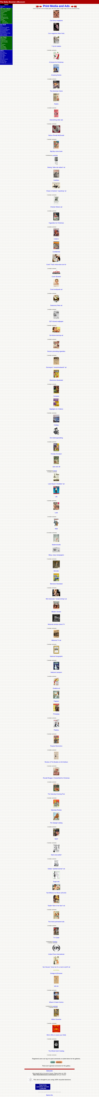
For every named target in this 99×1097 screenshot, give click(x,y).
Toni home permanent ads (56, 921)
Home (6, 4)
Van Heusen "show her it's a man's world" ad (56, 967)
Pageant (56, 701)
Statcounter (49, 1070)
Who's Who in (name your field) (56, 1035)
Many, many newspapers (56, 555)
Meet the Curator (4, 59)
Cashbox (56, 180)
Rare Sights (3, 46)
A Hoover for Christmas (56, 62)
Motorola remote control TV (56, 624)
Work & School (3, 35)
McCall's (56, 571)
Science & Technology (5, 33)
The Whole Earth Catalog (56, 1051)
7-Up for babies (56, 46)
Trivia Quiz (2, 6)
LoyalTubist (55, 155)
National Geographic (56, 656)
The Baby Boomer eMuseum (12, 2)
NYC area (4, 21)
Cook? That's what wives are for (56, 264)
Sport (56, 839)
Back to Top (49, 1095)
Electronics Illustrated (56, 380)
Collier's (56, 239)
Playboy (56, 730)
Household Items (4, 30)
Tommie (55, 470)
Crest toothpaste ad (56, 289)
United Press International (56, 954)
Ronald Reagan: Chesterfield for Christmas (56, 778)
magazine (56, 20)
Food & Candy (3, 28)
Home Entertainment (5, 29)
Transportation (3, 49)
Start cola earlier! (56, 855)
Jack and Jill (56, 466)
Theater (2, 19)
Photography (3, 31)
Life (1, 43)
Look (56, 512)
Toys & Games (3, 34)
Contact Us (2, 60)
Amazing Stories (56, 75)
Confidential (56, 252)
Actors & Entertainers (5, 10)
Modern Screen (56, 612)
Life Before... (3, 44)
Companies (3, 39)
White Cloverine (56, 1019)
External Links (3, 53)
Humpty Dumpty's (56, 454)
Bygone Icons (3, 38)
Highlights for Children (56, 409)
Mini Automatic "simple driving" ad (56, 599)
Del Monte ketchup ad (56, 335)
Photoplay (56, 714)
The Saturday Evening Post (56, 794)
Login (1, 7)
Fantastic (56, 396)
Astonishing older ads (56, 120)
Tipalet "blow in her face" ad (56, 905)
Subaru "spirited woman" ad (56, 869)
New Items (2, 52)
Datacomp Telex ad (56, 305)
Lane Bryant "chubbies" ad (56, 484)
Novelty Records (4, 17)
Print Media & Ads (4, 18)
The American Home (56, 91)
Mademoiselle (56, 544)
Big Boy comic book (56, 151)
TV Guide (56, 937)
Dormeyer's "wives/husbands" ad (56, 367)
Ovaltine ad (56, 688)
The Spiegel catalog (56, 823)
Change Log (3, 62)
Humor (1, 13)
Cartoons (2, 12)
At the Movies (3, 14)
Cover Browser (56, 276)
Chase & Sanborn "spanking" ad (56, 191)
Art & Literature (3, 11)
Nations (2, 45)
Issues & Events (4, 42)
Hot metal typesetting (56, 438)
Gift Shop (2, 54)
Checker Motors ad (56, 207)
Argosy (56, 104)
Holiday (56, 425)
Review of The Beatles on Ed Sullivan (56, 762)
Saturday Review (56, 810)
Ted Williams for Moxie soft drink (56, 893)
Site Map (2, 56)
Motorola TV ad (56, 640)
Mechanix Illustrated (56, 584)
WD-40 (56, 986)
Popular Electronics (56, 746)
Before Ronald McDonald (56, 135)
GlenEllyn (55, 941)
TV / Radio (2, 20)
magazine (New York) (56, 33)
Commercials (5, 23)
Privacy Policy (3, 61)
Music (1, 16)
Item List (2, 58)
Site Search (3, 55)
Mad (56, 528)
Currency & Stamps (4, 27)
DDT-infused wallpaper (56, 321)
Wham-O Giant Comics (56, 1002)
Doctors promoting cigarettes (56, 351)
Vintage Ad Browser (56, 973)
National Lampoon (56, 672)
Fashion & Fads (4, 40)
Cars (1, 26)
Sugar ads (56, 881)
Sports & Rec (3, 47)
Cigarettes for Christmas (56, 223)
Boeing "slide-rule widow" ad (56, 167)
